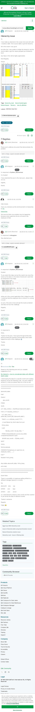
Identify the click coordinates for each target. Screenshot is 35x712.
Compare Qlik (4, 627)
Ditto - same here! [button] (6, 122)
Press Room (4, 644)
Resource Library (5, 620)
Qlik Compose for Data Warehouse (11, 603)
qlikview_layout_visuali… (20, 548)
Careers (3, 654)
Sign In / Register (29, 8)
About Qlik (4, 642)
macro (12, 558)
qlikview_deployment (8, 550)
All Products (4, 585)
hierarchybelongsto (21, 103)
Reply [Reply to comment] (29, 161)
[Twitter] (2, 672)
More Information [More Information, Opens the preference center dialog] (17, 710)
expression (6, 555)
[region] (17, 703)
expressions (6, 558)
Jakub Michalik (5, 366)
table (19, 555)
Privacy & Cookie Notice (8, 689)
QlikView (3, 20)
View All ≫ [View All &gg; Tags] (5, 565)
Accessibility (4, 649)
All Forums (9, 575)
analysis (5, 560)
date (11, 555)
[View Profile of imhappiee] (10, 31)
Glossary (3, 630)
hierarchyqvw (5, 105)
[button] (33, 31)
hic (3, 208)
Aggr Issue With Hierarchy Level (11, 526)
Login (21, 1)
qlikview (5, 553)
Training (3, 632)
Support (3, 635)
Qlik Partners (4, 622)
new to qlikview (17, 545)
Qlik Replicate (4, 598)
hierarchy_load (9, 103)
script (10, 553)
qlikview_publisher (22, 553)
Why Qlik (3, 613)
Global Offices (5, 659)
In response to (12, 172)
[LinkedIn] (5, 672)
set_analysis (25, 555)
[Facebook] (9, 672)
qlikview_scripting (7, 548)
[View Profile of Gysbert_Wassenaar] (12, 142)
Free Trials (4, 625)
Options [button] (32, 20)
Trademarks (4, 691)
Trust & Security (5, 647)
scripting (11, 560)
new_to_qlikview (21, 105)
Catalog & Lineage (6, 608)
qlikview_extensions (21, 558)
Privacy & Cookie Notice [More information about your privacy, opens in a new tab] (12, 703)
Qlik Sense (4, 590)
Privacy (3, 652)
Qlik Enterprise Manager (7, 605)
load (15, 555)
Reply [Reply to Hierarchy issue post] (29, 130)
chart (14, 553)
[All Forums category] (3, 575)
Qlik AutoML (4, 593)
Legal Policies (5, 686)
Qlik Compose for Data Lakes (9, 600)
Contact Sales (5, 662)
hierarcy (13, 105)
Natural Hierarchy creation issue (11, 532)
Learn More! (17, 16)
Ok (17, 706)
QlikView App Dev (11, 109)
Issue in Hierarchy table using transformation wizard (17, 529)
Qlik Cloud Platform (6, 588)
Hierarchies (4, 211)
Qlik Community (6, 668)
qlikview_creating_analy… (21, 550)
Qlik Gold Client (5, 610)
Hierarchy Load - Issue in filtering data (13, 535)
